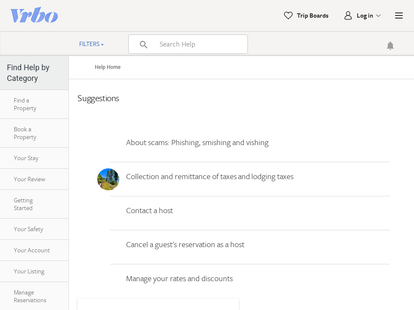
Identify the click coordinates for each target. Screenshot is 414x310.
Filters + (91, 44)
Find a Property (25, 104)
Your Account (32, 250)
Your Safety (28, 229)
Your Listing (29, 271)
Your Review (29, 179)
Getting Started (23, 204)
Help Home (107, 67)
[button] (399, 15)
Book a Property (25, 133)
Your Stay (26, 158)
